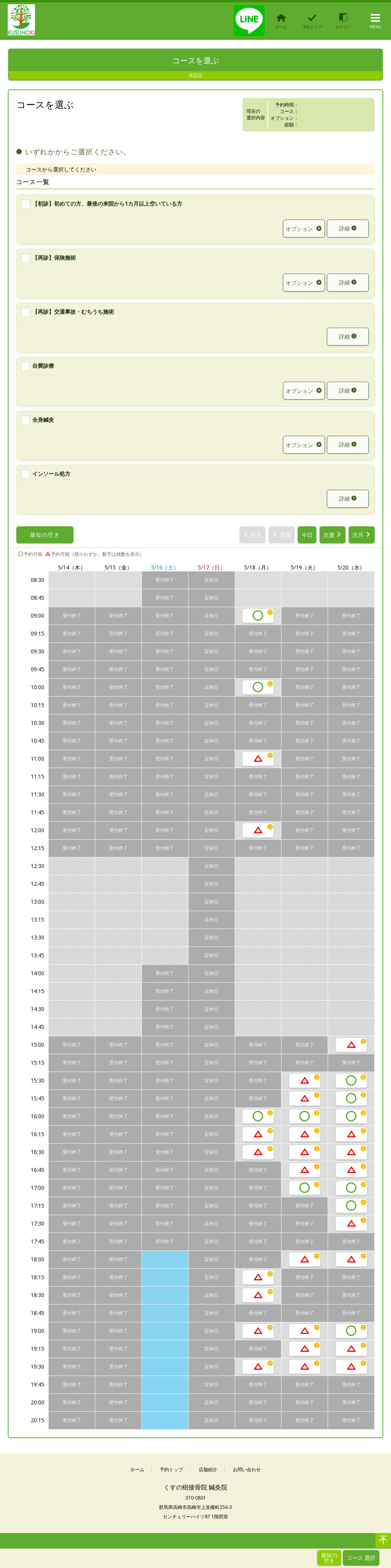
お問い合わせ (247, 1470)
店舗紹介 (208, 1470)
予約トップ (171, 1470)
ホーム (137, 1470)
